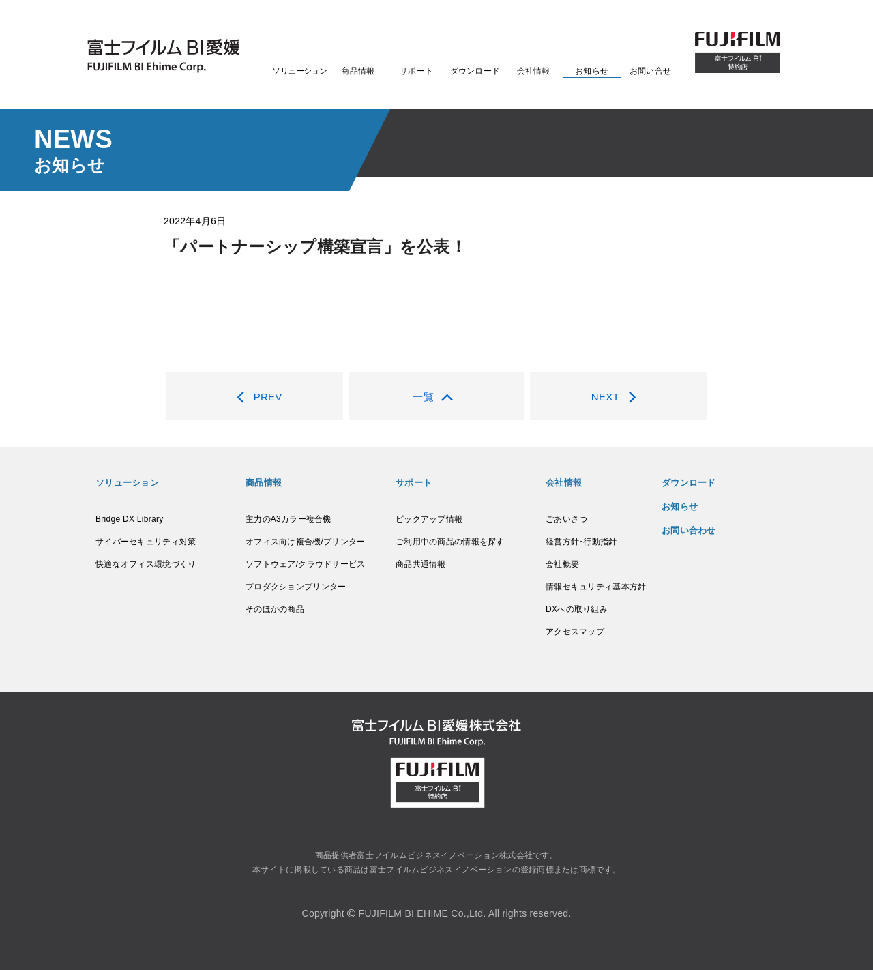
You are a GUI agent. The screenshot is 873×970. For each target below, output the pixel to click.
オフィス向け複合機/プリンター (306, 541)
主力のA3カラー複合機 (288, 519)
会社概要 (562, 564)
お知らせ (591, 71)
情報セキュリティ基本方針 (596, 586)
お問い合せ (650, 71)
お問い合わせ (689, 530)
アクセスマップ (575, 631)
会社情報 (533, 71)
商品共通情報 (421, 564)
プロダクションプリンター (296, 586)
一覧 (436, 396)
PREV (254, 396)
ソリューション (299, 71)
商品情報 (357, 71)
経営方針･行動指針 (581, 541)
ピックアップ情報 (429, 519)
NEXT (618, 396)
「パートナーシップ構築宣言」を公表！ (315, 246)
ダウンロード (475, 71)
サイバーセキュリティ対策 (145, 541)
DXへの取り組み (577, 609)
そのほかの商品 (275, 609)
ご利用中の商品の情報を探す (450, 541)
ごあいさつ (566, 519)
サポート (416, 71)
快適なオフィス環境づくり (145, 564)
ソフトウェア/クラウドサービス (306, 564)
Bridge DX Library (129, 519)
